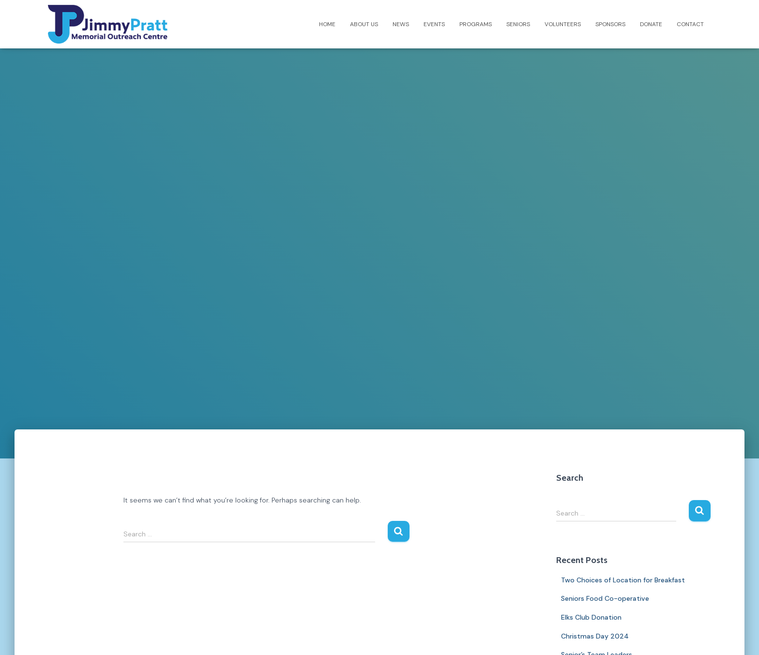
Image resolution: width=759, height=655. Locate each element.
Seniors (518, 24)
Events (434, 24)
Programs (475, 24)
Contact (690, 24)
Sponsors (610, 24)
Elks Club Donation (591, 617)
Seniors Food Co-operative (605, 598)
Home (327, 24)
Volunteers (563, 24)
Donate (651, 24)
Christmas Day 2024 (595, 636)
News (401, 24)
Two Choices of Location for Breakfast (623, 580)
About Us (364, 24)
